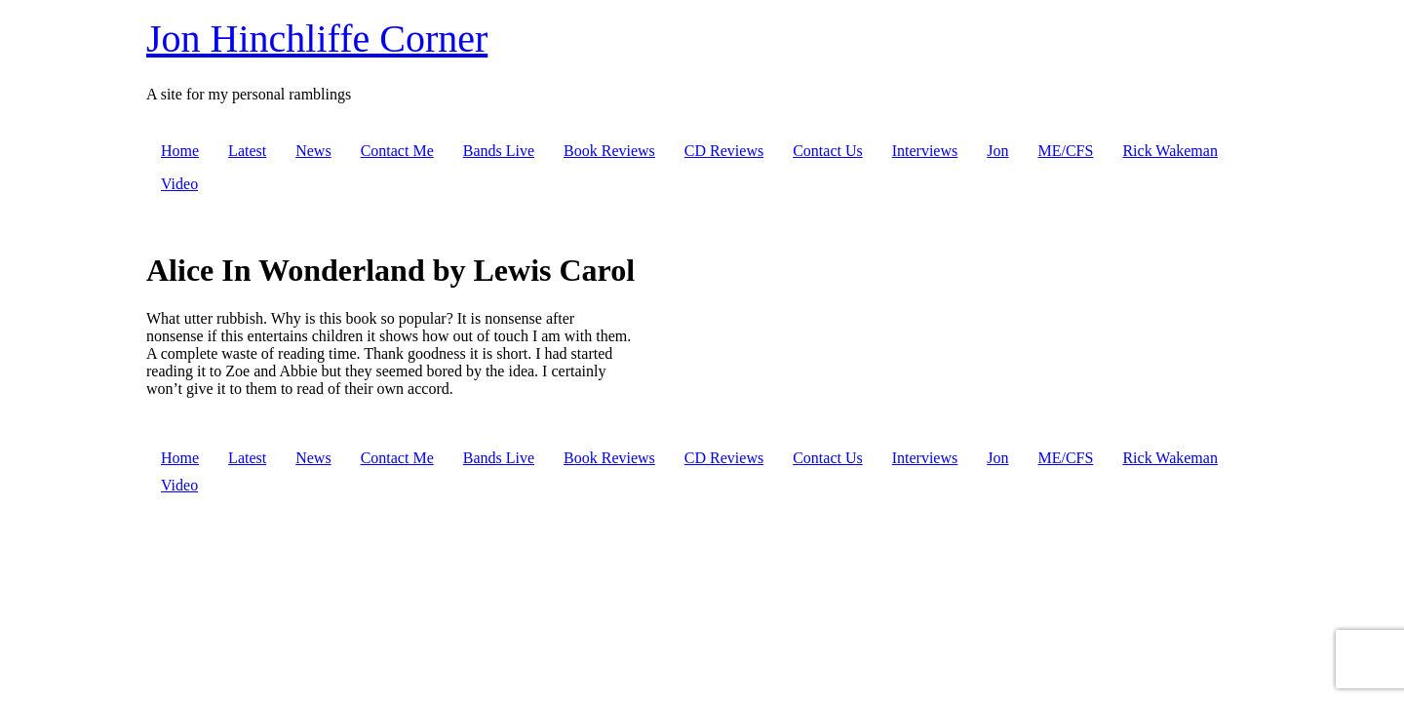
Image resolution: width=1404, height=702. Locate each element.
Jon (997, 150)
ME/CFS (1065, 150)
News (313, 150)
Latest (247, 150)
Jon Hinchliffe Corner (317, 38)
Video (179, 184)
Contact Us (828, 150)
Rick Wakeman (1170, 150)
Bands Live (498, 150)
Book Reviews (609, 150)
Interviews (925, 150)
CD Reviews (723, 150)
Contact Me (397, 150)
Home (180, 150)
